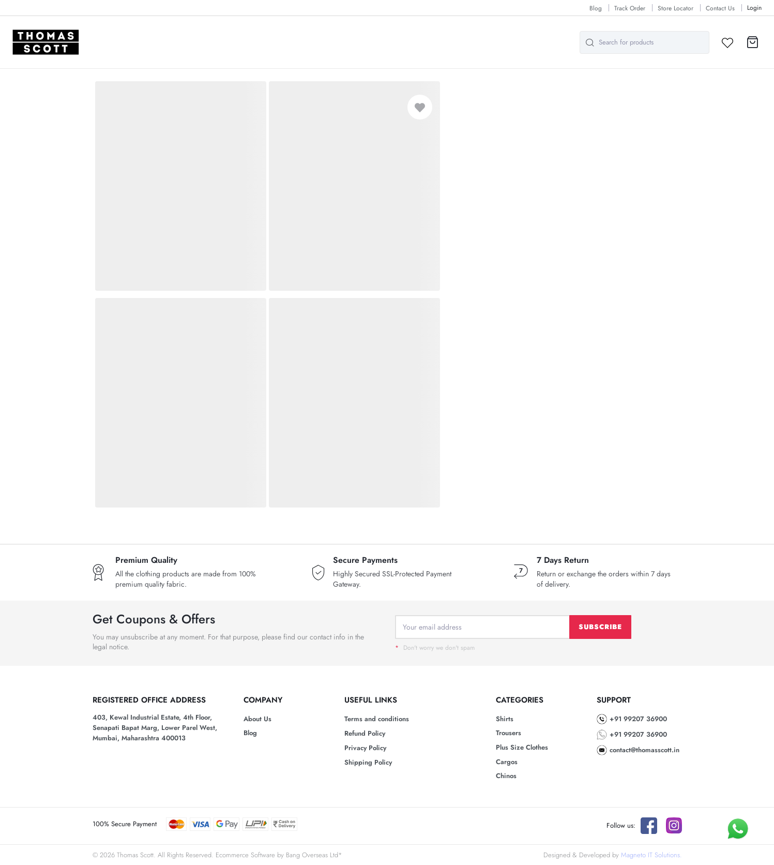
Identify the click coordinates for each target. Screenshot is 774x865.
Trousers (508, 733)
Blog (595, 8)
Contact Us (720, 8)
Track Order (629, 8)
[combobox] (644, 42)
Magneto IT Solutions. (651, 855)
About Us (257, 719)
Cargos (507, 762)
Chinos (506, 776)
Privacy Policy (365, 748)
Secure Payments (365, 560)
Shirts (504, 719)
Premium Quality (146, 560)
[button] (752, 42)
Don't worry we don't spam (435, 647)
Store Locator (675, 8)
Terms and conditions (376, 719)
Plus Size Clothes (522, 747)
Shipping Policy (368, 762)
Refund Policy (364, 733)
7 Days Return (563, 560)
